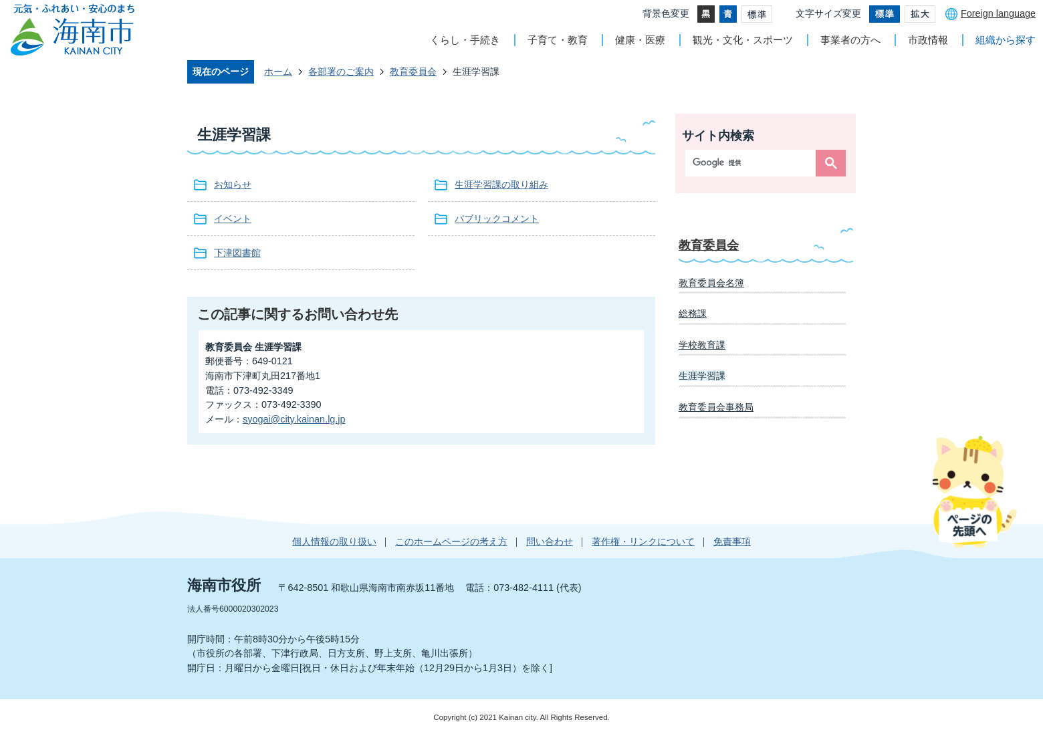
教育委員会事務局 (716, 407)
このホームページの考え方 (451, 541)
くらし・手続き (465, 39)
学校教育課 (702, 345)
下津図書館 (237, 252)
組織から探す (1005, 39)
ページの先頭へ (974, 491)
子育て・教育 (558, 39)
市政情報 (928, 39)
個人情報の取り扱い (334, 541)
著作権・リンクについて (643, 541)
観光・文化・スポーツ (743, 39)
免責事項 (732, 541)
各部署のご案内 (341, 71)
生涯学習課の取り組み (501, 184)
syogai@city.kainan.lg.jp (294, 419)
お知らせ (232, 184)
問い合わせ (549, 541)
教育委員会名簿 (711, 282)
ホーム (278, 71)
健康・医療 (640, 39)
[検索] (754, 163)
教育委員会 (413, 71)
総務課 (693, 313)
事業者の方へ (850, 39)
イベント (232, 218)
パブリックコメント (497, 218)
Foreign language (998, 13)
